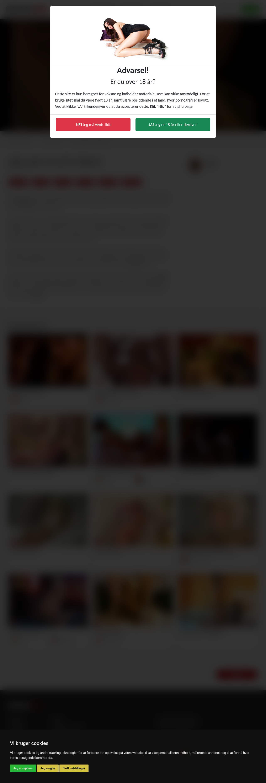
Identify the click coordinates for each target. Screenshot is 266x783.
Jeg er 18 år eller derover (173, 124)
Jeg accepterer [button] (23, 768)
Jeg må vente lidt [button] (93, 124)
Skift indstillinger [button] (74, 768)
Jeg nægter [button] (47, 768)
